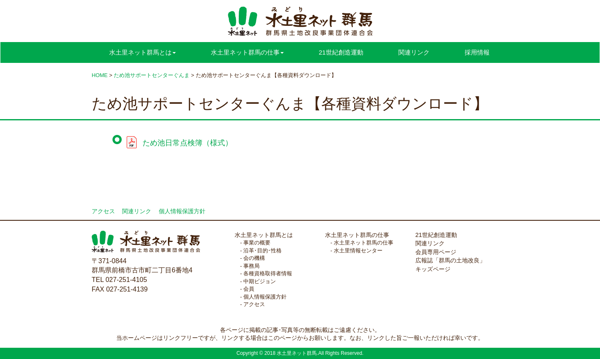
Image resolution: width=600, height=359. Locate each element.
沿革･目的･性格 (262, 250)
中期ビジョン (259, 281)
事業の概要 (256, 242)
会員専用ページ (435, 252)
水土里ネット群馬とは (264, 235)
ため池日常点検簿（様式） (187, 143)
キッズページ (432, 269)
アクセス (103, 211)
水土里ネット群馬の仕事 (357, 235)
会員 (248, 289)
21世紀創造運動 (341, 52)
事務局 (251, 266)
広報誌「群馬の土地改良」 (450, 260)
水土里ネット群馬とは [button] (142, 52)
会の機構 (254, 258)
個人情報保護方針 (182, 211)
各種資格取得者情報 (267, 273)
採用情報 (477, 52)
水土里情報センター (358, 250)
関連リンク (414, 52)
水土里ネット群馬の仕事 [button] (247, 52)
